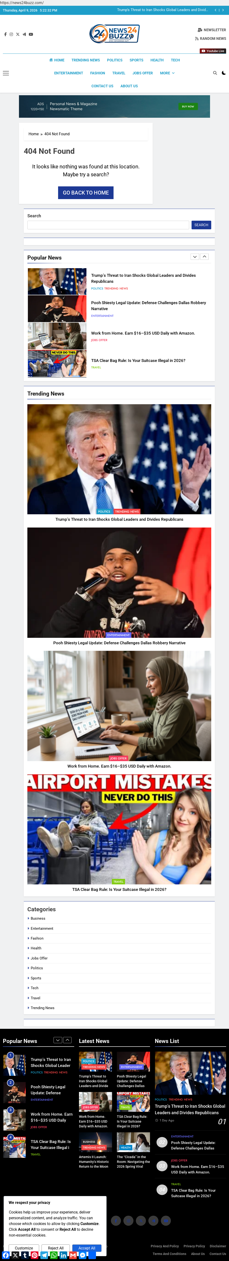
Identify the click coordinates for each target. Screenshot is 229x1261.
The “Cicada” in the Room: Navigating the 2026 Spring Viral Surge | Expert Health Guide (133, 1166)
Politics (114, 60)
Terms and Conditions (169, 1253)
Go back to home (86, 192)
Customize (24, 1248)
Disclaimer (218, 1246)
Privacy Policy (194, 1246)
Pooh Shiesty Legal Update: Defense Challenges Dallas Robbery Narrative (119, 642)
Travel (118, 73)
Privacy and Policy (165, 1246)
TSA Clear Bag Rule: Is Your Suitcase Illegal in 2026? (138, 360)
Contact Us (102, 86)
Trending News (86, 60)
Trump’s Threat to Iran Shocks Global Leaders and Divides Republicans (163, 10)
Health (157, 60)
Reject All (56, 1248)
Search (34, 215)
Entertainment (68, 73)
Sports (136, 60)
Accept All (86, 1248)
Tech (175, 60)
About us (129, 86)
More (165, 73)
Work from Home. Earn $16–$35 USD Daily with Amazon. (143, 333)
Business (38, 918)
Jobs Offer (143, 73)
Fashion (97, 73)
